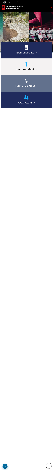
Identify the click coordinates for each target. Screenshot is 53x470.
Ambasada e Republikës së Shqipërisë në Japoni (14, 7)
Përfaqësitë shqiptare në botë (13, 2)
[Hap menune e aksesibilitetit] (5, 466)
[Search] (51, 7)
